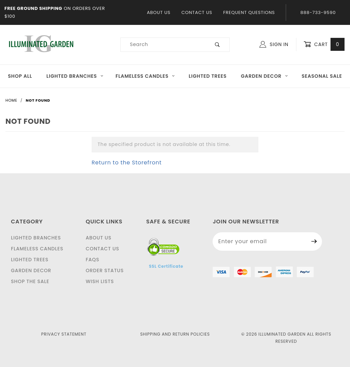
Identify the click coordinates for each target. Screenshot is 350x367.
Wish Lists (100, 281)
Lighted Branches (75, 76)
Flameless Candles (145, 76)
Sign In (273, 44)
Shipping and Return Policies (175, 334)
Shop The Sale (30, 281)
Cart (324, 44)
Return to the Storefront (127, 162)
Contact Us (196, 12)
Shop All (20, 76)
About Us (159, 12)
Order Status (105, 270)
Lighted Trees (208, 76)
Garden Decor (264, 76)
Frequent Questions (249, 12)
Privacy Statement (63, 334)
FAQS (92, 259)
